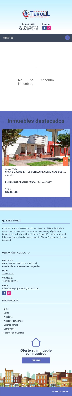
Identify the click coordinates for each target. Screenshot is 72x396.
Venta (6, 313)
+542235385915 (30, 27)
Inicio (6, 309)
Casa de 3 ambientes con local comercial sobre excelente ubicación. (36, 172)
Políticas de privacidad (14, 333)
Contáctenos (10, 329)
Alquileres (8, 317)
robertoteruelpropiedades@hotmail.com (20, 288)
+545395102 (29, 29)
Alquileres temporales (13, 321)
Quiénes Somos (11, 325)
